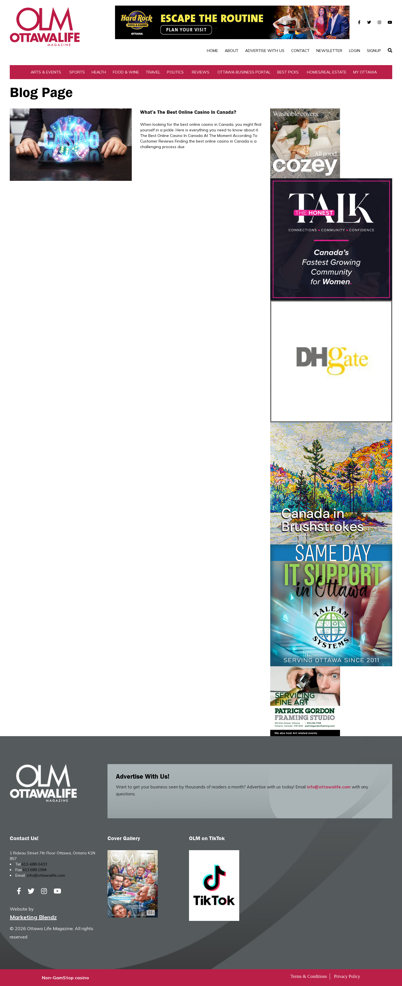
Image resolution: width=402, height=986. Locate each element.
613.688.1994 (35, 869)
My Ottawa (365, 72)
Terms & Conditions (309, 976)
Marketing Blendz (33, 917)
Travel (153, 72)
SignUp (374, 50)
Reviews (200, 72)
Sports (77, 72)
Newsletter (329, 50)
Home (212, 50)
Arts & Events (46, 72)
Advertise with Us (264, 50)
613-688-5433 (34, 864)
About (231, 50)
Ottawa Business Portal (244, 72)
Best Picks (288, 72)
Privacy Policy (347, 976)
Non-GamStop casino (65, 977)
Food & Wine (126, 72)
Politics (175, 72)
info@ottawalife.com (329, 787)
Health (99, 72)
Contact (300, 50)
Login (354, 50)
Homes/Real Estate (326, 72)
